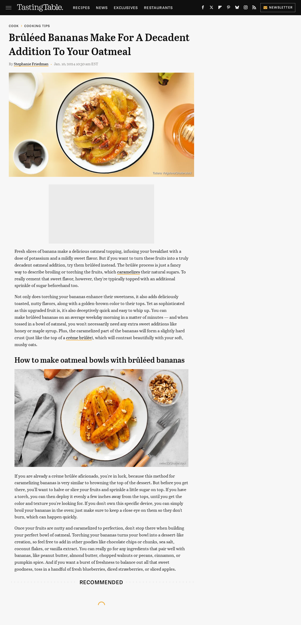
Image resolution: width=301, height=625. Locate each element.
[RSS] (254, 8)
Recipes (81, 7)
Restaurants (158, 7)
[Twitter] (211, 8)
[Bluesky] (237, 8)
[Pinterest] (228, 8)
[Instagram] (245, 8)
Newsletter (278, 7)
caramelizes (128, 272)
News (102, 7)
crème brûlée (79, 337)
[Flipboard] (220, 8)
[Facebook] (203, 8)
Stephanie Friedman (31, 63)
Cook (14, 25)
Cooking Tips (37, 25)
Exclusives (126, 7)
